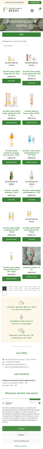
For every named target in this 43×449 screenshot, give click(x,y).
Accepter (21, 429)
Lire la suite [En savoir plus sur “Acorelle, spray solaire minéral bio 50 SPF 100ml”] (31, 239)
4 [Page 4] (18, 288)
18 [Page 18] (32, 288)
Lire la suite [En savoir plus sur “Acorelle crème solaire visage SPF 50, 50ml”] (11, 81)
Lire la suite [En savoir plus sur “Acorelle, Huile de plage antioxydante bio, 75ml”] (31, 199)
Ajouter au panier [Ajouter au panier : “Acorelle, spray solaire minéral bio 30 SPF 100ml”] (11, 239)
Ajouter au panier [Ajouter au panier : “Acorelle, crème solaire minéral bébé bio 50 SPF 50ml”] (31, 162)
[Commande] (15, 46)
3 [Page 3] (13, 288)
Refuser (22, 435)
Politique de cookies (20, 446)
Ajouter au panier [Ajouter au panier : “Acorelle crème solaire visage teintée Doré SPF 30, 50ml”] (11, 122)
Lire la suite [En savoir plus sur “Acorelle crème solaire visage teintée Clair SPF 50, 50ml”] (31, 83)
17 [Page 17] (28, 288)
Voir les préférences (21, 441)
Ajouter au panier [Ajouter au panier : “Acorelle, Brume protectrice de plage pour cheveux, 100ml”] (11, 162)
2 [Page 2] (9, 288)
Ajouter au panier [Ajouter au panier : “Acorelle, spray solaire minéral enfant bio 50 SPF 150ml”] (11, 279)
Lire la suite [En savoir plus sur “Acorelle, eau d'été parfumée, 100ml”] (11, 199)
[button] (39, 403)
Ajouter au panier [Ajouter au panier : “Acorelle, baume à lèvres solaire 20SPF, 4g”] (31, 122)
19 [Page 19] (37, 288)
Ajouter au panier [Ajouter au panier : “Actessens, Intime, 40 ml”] (31, 277)
